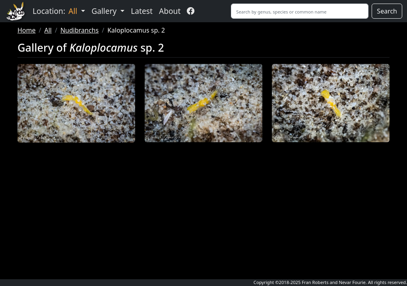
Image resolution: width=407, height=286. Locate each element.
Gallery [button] (104, 11)
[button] (76, 103)
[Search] (299, 11)
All (47, 30)
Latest (142, 11)
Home (26, 30)
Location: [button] (56, 11)
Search (387, 11)
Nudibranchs (79, 30)
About (169, 11)
